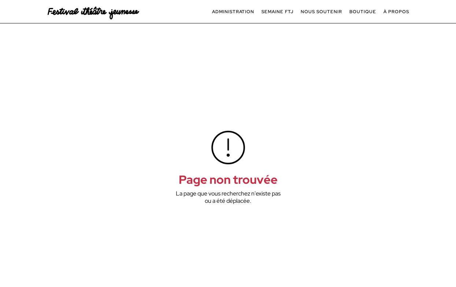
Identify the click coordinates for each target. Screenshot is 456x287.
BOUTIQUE (362, 12)
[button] (233, 11)
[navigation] (93, 11)
